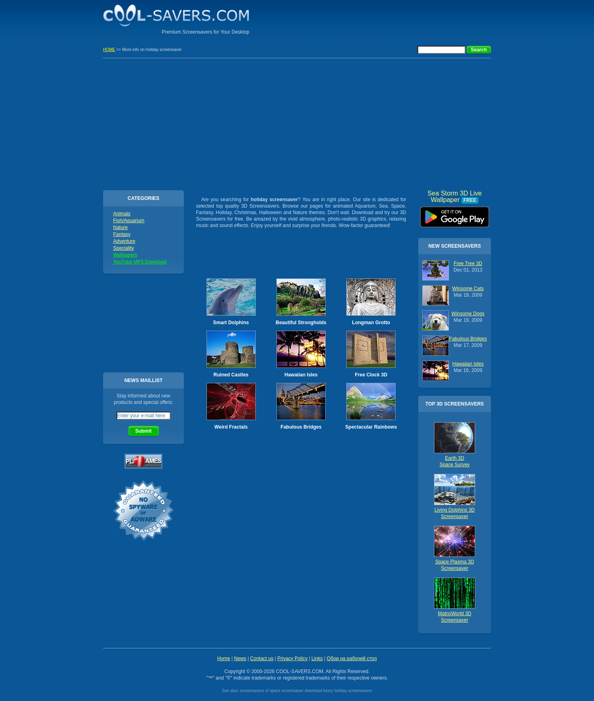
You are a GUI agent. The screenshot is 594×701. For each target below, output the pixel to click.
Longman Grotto (371, 322)
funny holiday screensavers (347, 690)
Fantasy (122, 234)
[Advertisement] (396, 18)
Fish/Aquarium (128, 220)
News (240, 658)
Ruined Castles (231, 375)
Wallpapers (125, 255)
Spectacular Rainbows (371, 427)
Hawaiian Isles (301, 375)
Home (223, 658)
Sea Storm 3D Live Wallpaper (454, 214)
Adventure (124, 241)
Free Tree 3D (468, 263)
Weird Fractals (230, 427)
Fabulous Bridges (300, 427)
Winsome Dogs (467, 314)
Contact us (261, 658)
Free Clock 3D (371, 375)
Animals (122, 214)
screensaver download (302, 690)
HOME (109, 49)
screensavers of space (260, 690)
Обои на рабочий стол (352, 658)
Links (317, 658)
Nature (120, 227)
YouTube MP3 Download (139, 262)
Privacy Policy (292, 658)
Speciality (123, 248)
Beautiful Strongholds (301, 322)
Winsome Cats (468, 288)
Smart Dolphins (231, 322)
